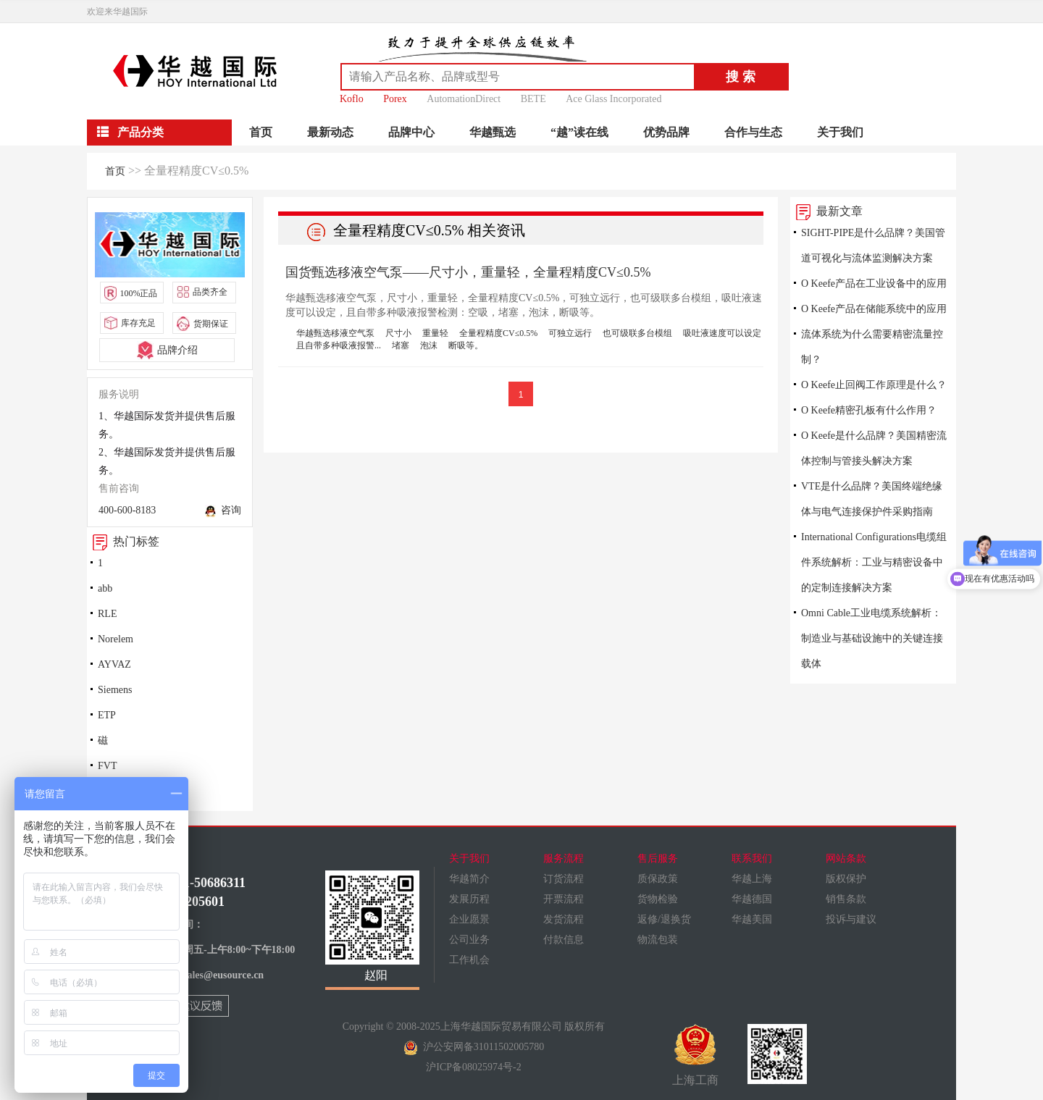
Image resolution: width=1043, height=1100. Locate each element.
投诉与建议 (851, 919)
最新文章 (826, 211)
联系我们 (752, 858)
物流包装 (657, 939)
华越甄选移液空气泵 (335, 333)
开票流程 (563, 899)
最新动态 (330, 132)
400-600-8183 (127, 510)
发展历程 (469, 899)
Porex (395, 98)
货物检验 (657, 899)
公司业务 (469, 939)
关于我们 (840, 132)
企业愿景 (469, 919)
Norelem (115, 639)
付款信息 (563, 939)
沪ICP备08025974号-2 (473, 1067)
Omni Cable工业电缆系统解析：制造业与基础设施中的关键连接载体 (872, 638)
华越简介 (469, 878)
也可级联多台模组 (637, 333)
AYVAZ (114, 664)
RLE (107, 613)
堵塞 (400, 345)
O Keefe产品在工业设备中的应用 (874, 283)
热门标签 (123, 541)
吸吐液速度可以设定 (722, 333)
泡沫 (428, 345)
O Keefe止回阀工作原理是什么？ (874, 384)
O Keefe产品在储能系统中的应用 (874, 308)
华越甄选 (492, 132)
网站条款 (846, 858)
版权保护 (846, 878)
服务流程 (563, 858)
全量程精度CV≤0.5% (498, 333)
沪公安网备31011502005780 (473, 1046)
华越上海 (752, 878)
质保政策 (657, 878)
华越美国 (752, 919)
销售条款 (846, 899)
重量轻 (435, 333)
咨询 (223, 511)
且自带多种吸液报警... (338, 345)
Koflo (352, 98)
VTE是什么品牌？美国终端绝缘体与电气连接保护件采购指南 (871, 499)
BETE (533, 98)
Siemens (115, 689)
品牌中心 (411, 132)
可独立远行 (570, 333)
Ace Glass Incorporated (613, 98)
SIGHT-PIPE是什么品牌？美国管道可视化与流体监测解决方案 (873, 245)
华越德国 (752, 899)
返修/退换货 (664, 919)
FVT (107, 765)
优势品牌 (666, 132)
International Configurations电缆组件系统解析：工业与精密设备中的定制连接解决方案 (874, 562)
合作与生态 (753, 132)
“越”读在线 (579, 132)
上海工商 (695, 1055)
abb (105, 588)
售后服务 (657, 858)
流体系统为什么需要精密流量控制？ (872, 347)
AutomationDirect (463, 98)
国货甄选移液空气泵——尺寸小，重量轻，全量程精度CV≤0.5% (467, 272)
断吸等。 (465, 345)
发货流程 (563, 919)
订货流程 (563, 878)
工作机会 (469, 959)
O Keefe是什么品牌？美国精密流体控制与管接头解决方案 (874, 448)
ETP (107, 715)
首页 (260, 132)
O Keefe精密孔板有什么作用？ (869, 410)
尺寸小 (398, 333)
